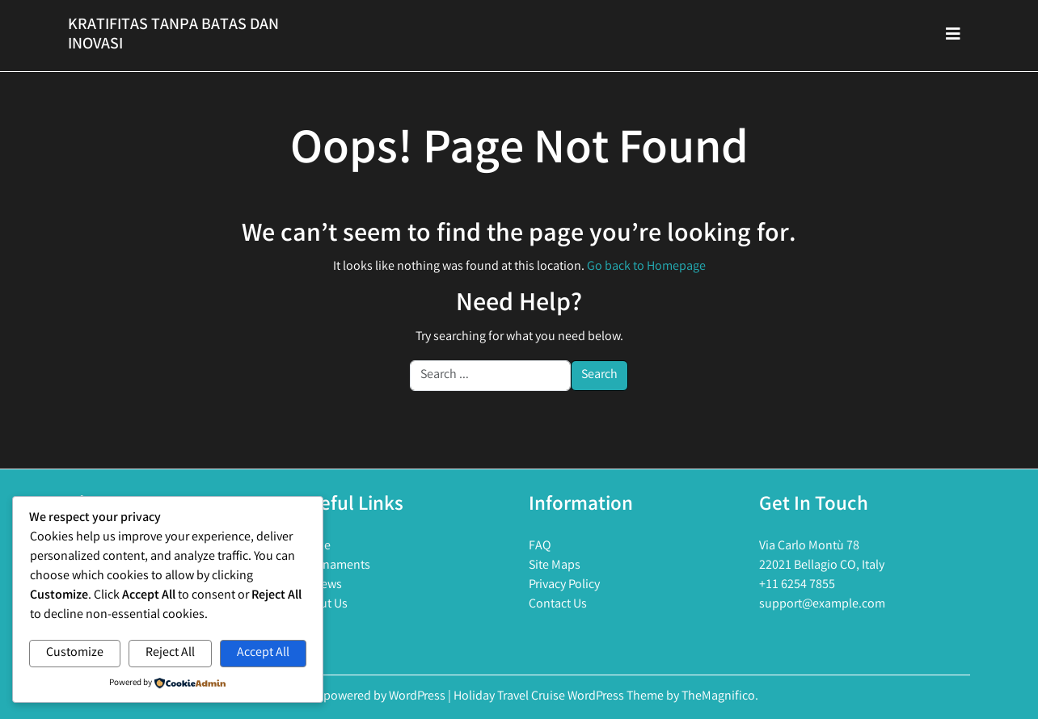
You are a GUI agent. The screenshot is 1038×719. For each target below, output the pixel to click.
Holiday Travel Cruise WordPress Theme (560, 696)
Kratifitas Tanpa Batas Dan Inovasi (173, 35)
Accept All (263, 653)
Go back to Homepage (646, 267)
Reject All (170, 653)
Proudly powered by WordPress (364, 696)
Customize (74, 653)
